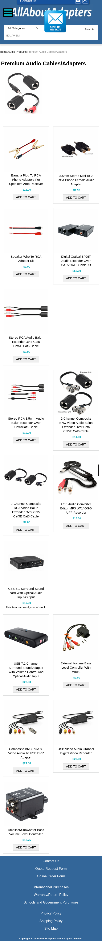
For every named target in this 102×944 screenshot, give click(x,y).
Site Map (51, 928)
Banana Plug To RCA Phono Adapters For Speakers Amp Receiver (26, 180)
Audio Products (17, 51)
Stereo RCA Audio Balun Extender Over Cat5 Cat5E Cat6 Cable (26, 342)
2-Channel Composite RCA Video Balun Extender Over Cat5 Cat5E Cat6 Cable (26, 510)
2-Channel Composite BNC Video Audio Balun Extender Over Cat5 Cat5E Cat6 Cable (76, 425)
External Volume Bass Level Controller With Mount (76, 667)
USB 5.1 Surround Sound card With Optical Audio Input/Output (26, 593)
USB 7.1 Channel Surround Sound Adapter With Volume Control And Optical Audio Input (26, 670)
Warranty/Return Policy (51, 895)
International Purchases (51, 887)
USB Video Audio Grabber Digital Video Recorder (76, 751)
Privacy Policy (51, 913)
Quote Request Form (51, 868)
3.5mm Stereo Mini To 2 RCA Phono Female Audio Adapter (76, 180)
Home (3, 51)
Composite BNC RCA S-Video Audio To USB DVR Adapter (26, 753)
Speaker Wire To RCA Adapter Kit (26, 259)
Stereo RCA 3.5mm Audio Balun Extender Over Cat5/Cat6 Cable (26, 423)
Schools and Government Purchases (51, 902)
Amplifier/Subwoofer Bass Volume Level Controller (26, 832)
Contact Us (51, 861)
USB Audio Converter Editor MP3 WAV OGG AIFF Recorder (76, 508)
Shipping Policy (51, 921)
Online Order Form (51, 876)
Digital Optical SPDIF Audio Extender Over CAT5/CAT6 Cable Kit (76, 261)
